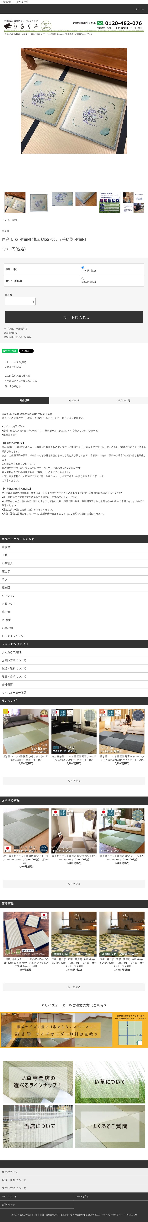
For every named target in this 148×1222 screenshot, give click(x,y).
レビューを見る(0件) (13, 362)
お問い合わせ (8, 1204)
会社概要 (7, 684)
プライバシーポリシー (111, 1215)
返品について (11, 333)
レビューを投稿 (10, 366)
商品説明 (25, 400)
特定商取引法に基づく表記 (18, 337)
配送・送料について (14, 668)
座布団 (15, 220)
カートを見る (82, 1196)
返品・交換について (14, 676)
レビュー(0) (123, 400)
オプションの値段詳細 (15, 328)
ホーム (7, 220)
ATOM (134, 1215)
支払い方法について (28, 1215)
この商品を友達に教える (15, 375)
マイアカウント (9, 1196)
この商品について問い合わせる (18, 381)
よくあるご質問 (11, 652)
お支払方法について (14, 660)
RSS (128, 1215)
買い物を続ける (10, 386)
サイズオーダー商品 (14, 692)
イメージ (74, 400)
